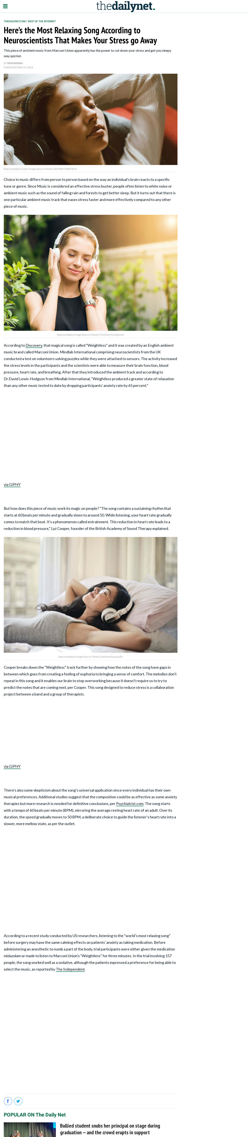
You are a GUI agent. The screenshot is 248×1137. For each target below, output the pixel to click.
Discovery (34, 345)
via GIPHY (12, 484)
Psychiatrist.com (129, 803)
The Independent (70, 969)
